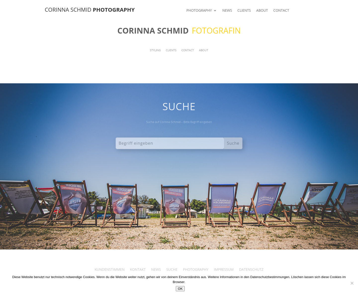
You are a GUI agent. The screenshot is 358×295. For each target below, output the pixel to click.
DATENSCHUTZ (251, 273)
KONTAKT (138, 273)
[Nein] (351, 283)
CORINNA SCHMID (90, 9)
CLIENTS (244, 11)
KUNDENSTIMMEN (110, 273)
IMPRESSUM (224, 273)
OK (180, 289)
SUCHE (172, 273)
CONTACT (281, 11)
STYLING (159, 50)
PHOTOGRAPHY (199, 11)
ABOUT (262, 11)
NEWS (227, 11)
